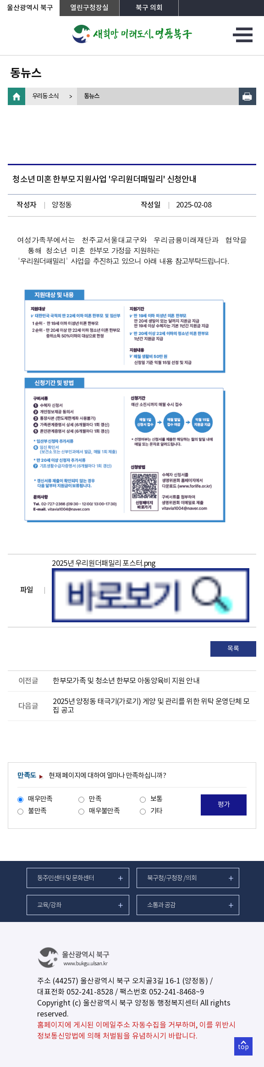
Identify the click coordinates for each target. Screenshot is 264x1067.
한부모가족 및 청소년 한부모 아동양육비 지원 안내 (126, 681)
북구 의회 (149, 8)
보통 (156, 799)
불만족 (37, 811)
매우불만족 (104, 811)
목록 (233, 649)
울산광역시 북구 (30, 8)
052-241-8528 (89, 992)
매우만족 (40, 799)
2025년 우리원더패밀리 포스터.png (103, 563)
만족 (95, 799)
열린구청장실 (89, 8)
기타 (156, 811)
